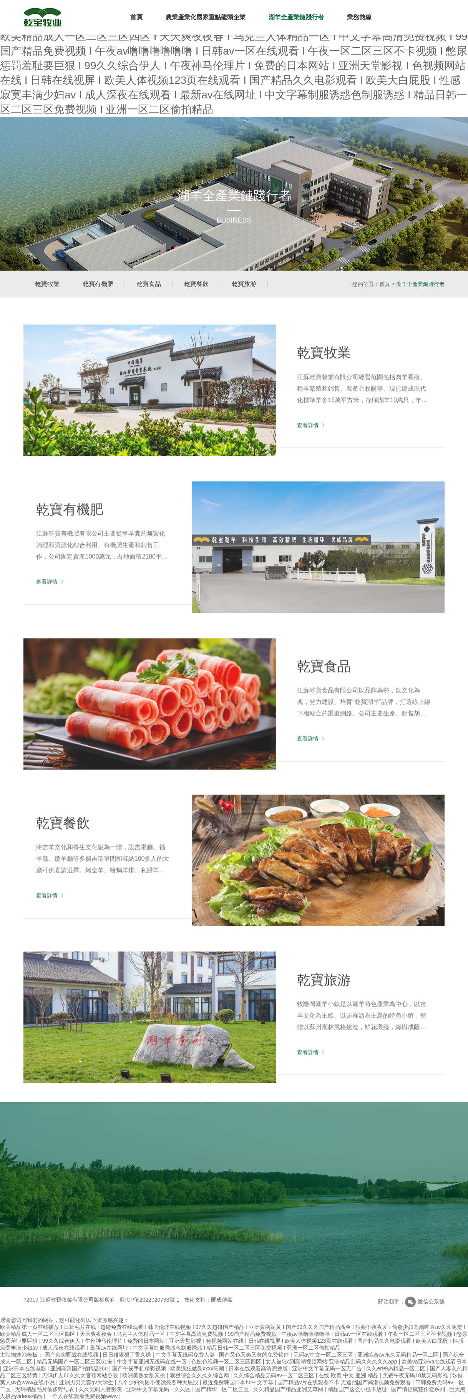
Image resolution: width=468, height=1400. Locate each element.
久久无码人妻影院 (101, 1389)
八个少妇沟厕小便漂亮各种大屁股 (159, 1382)
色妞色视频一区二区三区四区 (227, 1361)
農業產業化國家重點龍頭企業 (206, 17)
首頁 (136, 17)
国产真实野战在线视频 (72, 1355)
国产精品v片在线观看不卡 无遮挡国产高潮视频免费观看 (344, 1382)
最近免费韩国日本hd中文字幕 (238, 1382)
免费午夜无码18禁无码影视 (416, 1375)
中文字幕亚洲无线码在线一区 (152, 1361)
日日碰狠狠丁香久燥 (128, 1355)
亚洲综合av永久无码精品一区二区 (398, 1355)
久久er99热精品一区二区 (396, 1368)
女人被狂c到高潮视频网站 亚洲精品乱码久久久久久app (332, 1361)
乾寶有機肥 (98, 284)
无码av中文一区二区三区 (324, 1355)
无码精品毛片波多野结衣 (45, 1389)
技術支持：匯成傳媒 (208, 1300)
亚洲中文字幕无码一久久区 (159, 1389)
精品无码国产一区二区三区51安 (75, 1361)
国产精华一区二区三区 (223, 1389)
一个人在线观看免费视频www (83, 1396)
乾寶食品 (148, 284)
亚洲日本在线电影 (25, 1368)
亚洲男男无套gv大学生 (87, 1382)
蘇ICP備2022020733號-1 (149, 1300)
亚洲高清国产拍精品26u (79, 1368)
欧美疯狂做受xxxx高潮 (198, 1368)
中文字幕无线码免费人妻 (186, 1355)
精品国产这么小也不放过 (358, 1389)
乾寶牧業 (47, 284)
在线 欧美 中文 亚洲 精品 (349, 1375)
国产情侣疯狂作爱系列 (418, 1389)
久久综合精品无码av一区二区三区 (274, 1375)
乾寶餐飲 (196, 284)
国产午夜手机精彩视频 (140, 1368)
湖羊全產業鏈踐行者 (296, 17)
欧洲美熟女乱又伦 (144, 1375)
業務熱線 (359, 17)
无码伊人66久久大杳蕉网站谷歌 (80, 1375)
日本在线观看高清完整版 (259, 1368)
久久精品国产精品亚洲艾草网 (289, 1389)
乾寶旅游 (244, 284)
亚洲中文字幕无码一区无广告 (327, 1368)
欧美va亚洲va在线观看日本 (434, 1361)
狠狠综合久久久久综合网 (200, 1375)
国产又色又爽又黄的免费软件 (254, 1355)
